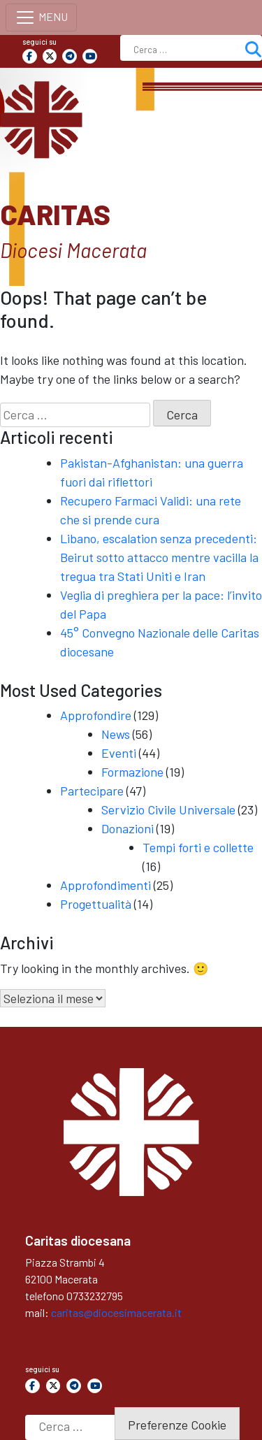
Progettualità (95, 904)
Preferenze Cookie (177, 1424)
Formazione (132, 771)
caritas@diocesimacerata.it (116, 1312)
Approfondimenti (105, 885)
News (115, 734)
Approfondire (95, 715)
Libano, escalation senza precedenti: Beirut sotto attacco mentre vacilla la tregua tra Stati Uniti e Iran (159, 557)
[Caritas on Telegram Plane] (69, 56)
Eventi (118, 753)
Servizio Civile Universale (168, 809)
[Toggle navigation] (41, 17)
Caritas (55, 214)
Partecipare (92, 790)
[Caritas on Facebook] (29, 56)
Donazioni (127, 828)
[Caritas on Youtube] (89, 56)
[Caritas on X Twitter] (50, 56)
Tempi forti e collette (198, 847)
